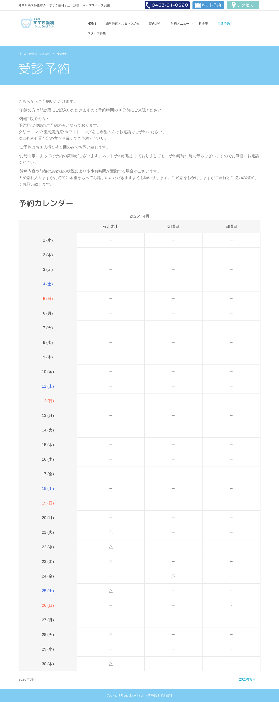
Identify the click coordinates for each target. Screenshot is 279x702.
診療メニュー (180, 23)
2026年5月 (247, 679)
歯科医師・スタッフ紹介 (123, 23)
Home (92, 23)
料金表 (203, 23)
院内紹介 (155, 23)
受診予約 (224, 23)
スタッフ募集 (97, 33)
